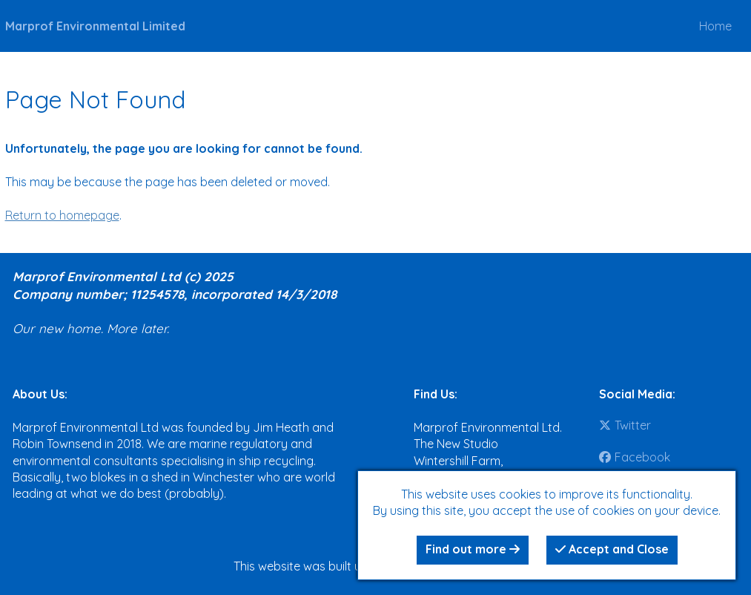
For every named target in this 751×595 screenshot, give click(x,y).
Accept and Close (612, 549)
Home (715, 26)
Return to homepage (62, 215)
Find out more (473, 549)
